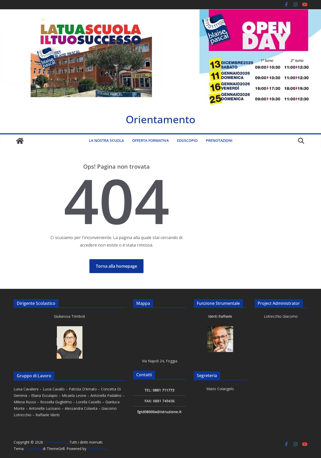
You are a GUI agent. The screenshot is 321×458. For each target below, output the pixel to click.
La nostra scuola (106, 140)
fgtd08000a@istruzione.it (159, 411)
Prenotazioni (219, 140)
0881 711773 (163, 390)
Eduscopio (187, 140)
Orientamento (160, 119)
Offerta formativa (150, 140)
